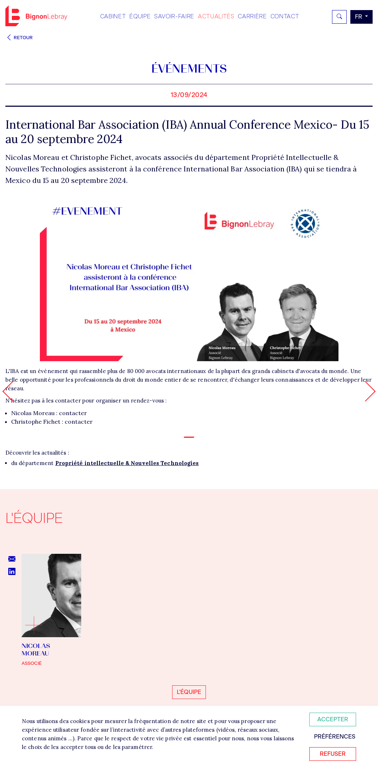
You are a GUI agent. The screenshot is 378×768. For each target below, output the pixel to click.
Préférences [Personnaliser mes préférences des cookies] (334, 736)
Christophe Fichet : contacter (52, 421)
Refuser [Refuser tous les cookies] (333, 753)
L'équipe (189, 692)
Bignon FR (36, 15)
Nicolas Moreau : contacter (49, 413)
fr (359, 16)
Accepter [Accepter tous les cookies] (332, 719)
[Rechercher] (339, 17)
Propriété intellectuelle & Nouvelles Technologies (127, 463)
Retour (19, 37)
